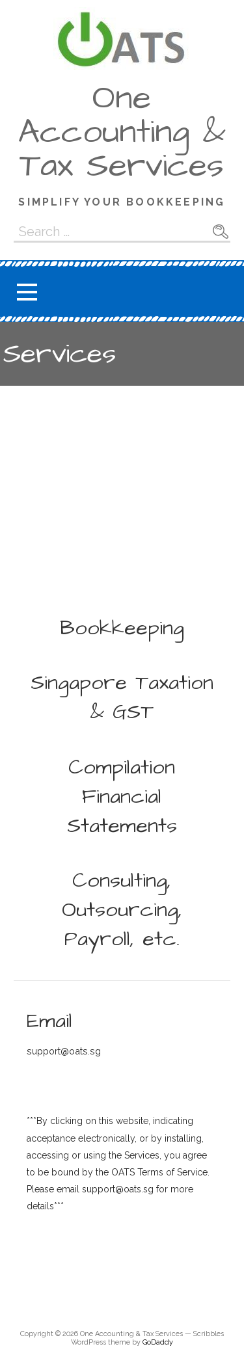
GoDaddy (157, 1342)
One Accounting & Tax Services (122, 132)
